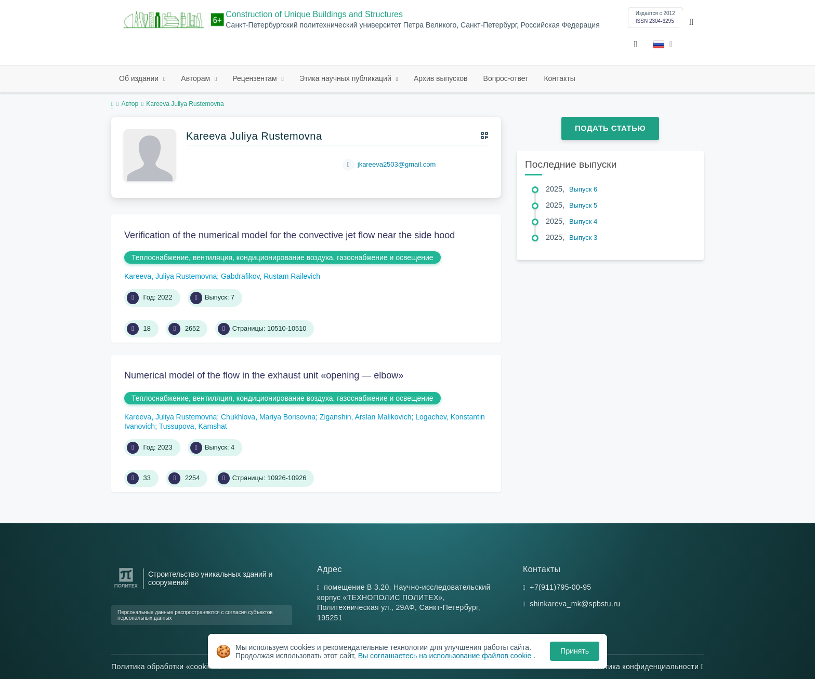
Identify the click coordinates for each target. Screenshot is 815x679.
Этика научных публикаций (346, 78)
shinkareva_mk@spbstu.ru (575, 604)
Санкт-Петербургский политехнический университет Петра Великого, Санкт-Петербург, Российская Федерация (412, 25)
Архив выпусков (441, 78)
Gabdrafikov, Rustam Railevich (270, 276)
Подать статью (610, 128)
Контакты (559, 78)
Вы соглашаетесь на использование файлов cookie (446, 655)
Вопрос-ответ (506, 78)
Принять (574, 651)
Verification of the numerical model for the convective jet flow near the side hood (289, 235)
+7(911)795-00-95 (560, 587)
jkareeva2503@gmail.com (397, 164)
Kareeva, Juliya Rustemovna (170, 276)
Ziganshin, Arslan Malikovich (366, 417)
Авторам (196, 78)
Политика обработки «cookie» (166, 666)
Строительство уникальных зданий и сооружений (210, 578)
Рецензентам (255, 78)
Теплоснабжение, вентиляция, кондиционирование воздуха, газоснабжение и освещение (282, 257)
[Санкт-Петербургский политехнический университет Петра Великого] (126, 587)
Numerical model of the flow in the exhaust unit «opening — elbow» (263, 375)
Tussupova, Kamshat (193, 426)
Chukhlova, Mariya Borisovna (268, 417)
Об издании (140, 78)
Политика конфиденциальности (645, 666)
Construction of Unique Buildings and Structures (314, 14)
